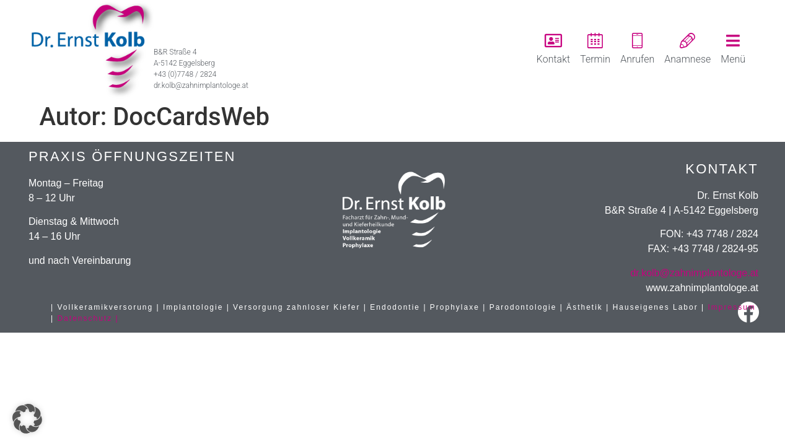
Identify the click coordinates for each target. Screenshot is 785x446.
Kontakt (553, 59)
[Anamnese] (687, 40)
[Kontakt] (553, 40)
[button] (27, 418)
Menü (733, 59)
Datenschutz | (87, 318)
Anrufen (637, 59)
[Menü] (733, 40)
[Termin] (595, 40)
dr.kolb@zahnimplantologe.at (694, 273)
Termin (595, 59)
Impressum (732, 307)
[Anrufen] (637, 40)
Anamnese (687, 59)
